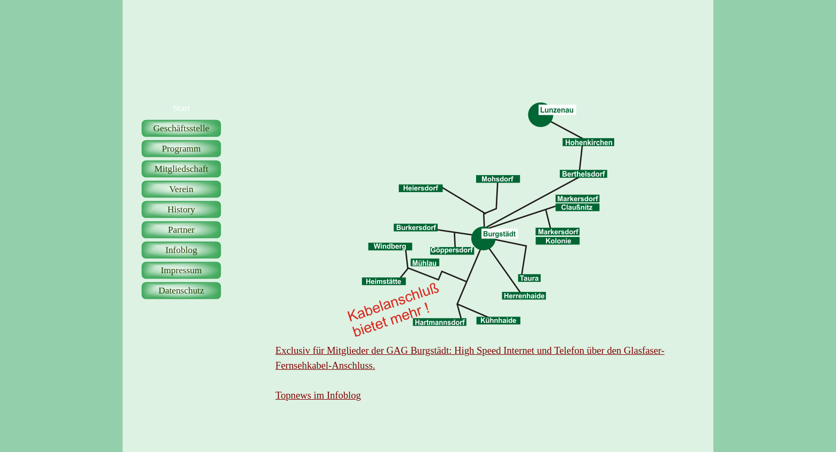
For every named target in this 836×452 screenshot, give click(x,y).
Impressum (181, 270)
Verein (181, 189)
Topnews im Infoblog (318, 395)
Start (181, 108)
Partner (181, 230)
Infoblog (181, 250)
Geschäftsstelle (182, 128)
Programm (181, 149)
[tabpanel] (481, 373)
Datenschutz (181, 291)
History (181, 209)
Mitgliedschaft (181, 169)
